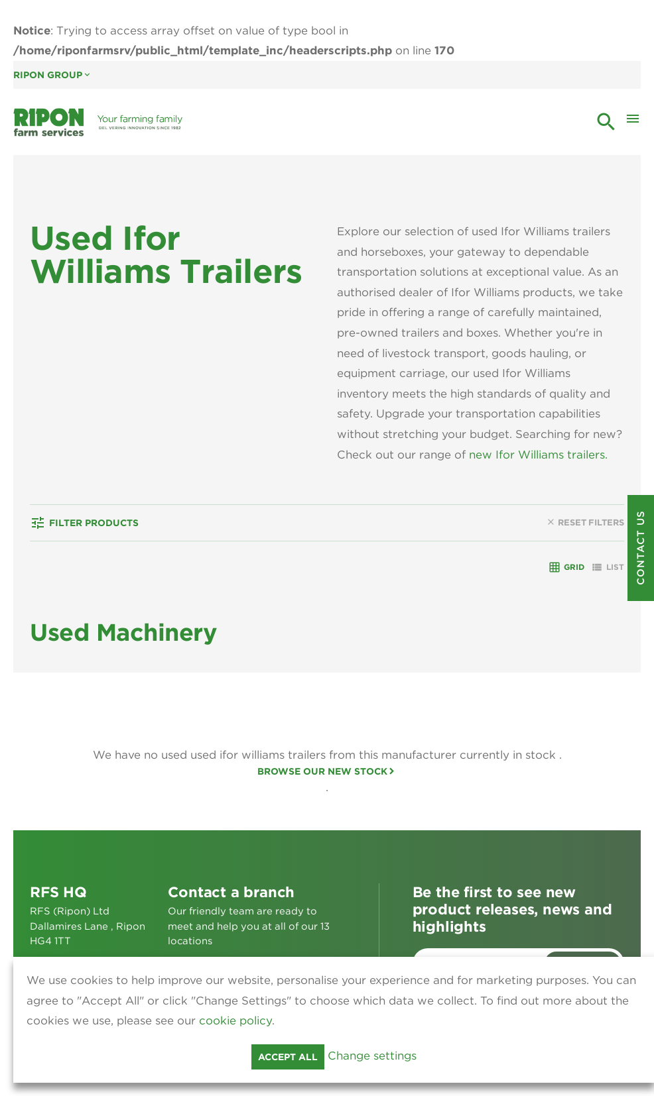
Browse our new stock (322, 771)
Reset (585, 522)
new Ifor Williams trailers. (538, 454)
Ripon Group (52, 75)
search (606, 122)
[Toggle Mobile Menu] (633, 122)
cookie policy (235, 1020)
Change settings (372, 1055)
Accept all (288, 1057)
